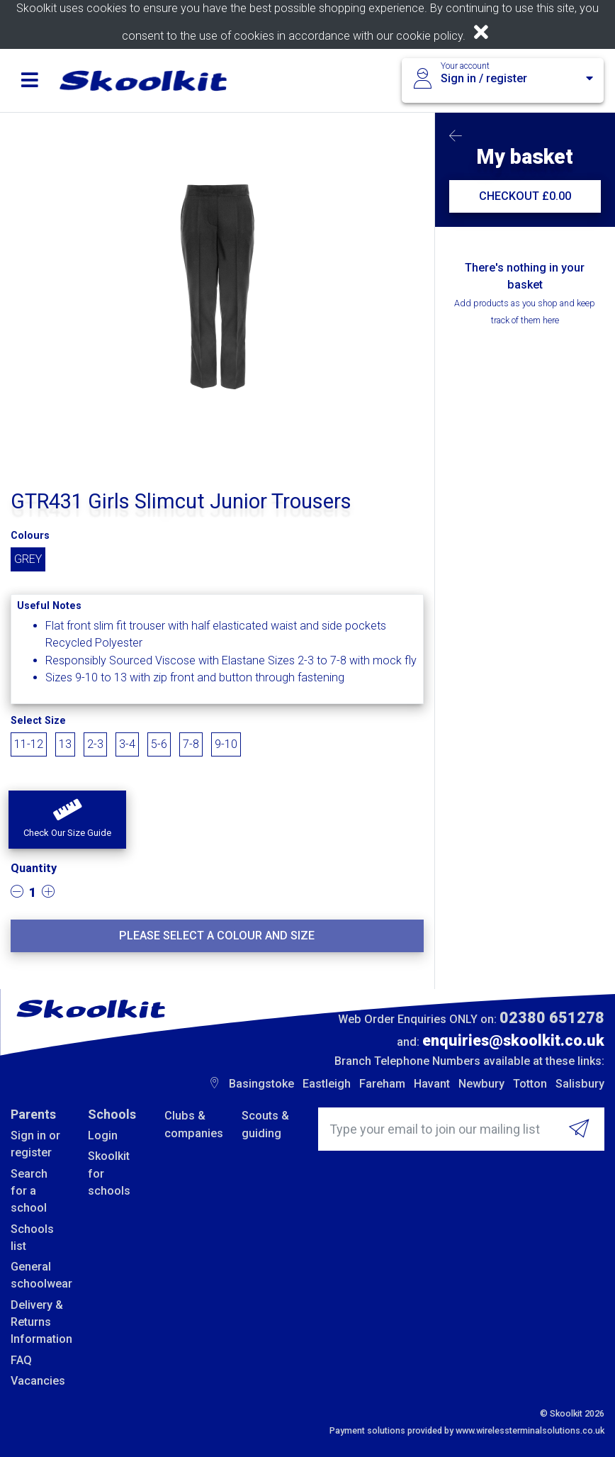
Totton (530, 1083)
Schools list (32, 1237)
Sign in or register (35, 1144)
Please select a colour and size (217, 935)
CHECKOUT (525, 196)
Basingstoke (261, 1083)
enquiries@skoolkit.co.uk (513, 1040)
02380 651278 (552, 1018)
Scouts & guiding (265, 1124)
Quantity (34, 868)
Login (103, 1135)
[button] (67, 820)
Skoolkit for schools (109, 1173)
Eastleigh (327, 1083)
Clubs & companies (192, 1124)
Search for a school (29, 1191)
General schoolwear (39, 1275)
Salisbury (579, 1083)
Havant (432, 1083)
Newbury (481, 1083)
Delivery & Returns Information (39, 1322)
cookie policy (429, 36)
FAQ (21, 1360)
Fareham (382, 1083)
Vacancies (38, 1381)
